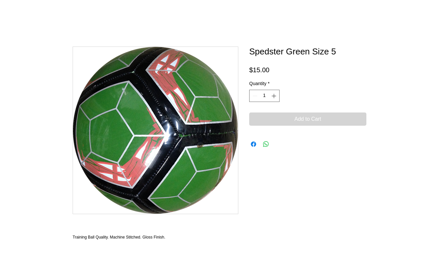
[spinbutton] (264, 96)
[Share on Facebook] (253, 144)
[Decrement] (254, 96)
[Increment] (274, 96)
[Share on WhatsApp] (266, 144)
